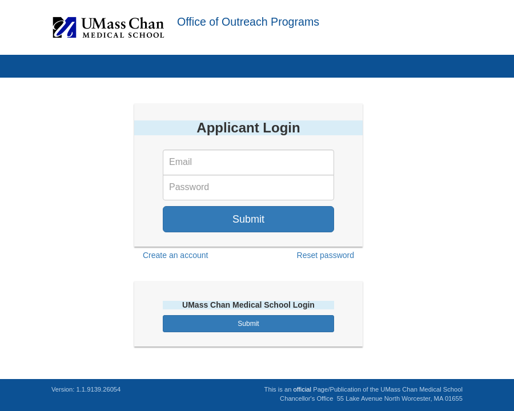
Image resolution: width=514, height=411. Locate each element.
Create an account (175, 255)
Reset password (325, 255)
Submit (248, 219)
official (303, 389)
